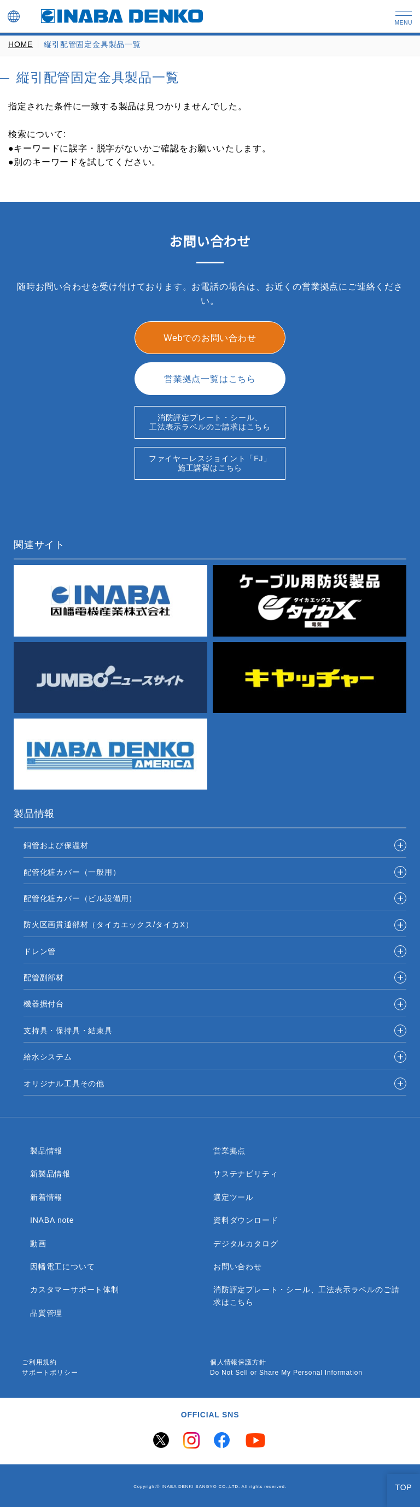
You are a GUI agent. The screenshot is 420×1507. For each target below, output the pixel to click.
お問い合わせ (237, 1266)
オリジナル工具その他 (64, 1083)
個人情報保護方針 (238, 1362)
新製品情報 (50, 1173)
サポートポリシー (50, 1373)
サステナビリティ (245, 1173)
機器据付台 (44, 1003)
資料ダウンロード (245, 1220)
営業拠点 (229, 1150)
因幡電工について (62, 1266)
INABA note (53, 1220)
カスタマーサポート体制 (74, 1289)
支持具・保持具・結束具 (68, 1030)
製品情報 (46, 1150)
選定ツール (233, 1197)
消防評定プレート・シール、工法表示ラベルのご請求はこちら (306, 1295)
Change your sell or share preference (80, 1493)
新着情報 (46, 1197)
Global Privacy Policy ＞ (53, 1482)
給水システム (48, 1056)
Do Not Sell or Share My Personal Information (291, 1373)
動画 (38, 1243)
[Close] (402, 1410)
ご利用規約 (39, 1362)
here (156, 1419)
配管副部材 (44, 977)
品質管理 (46, 1313)
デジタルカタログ (245, 1243)
